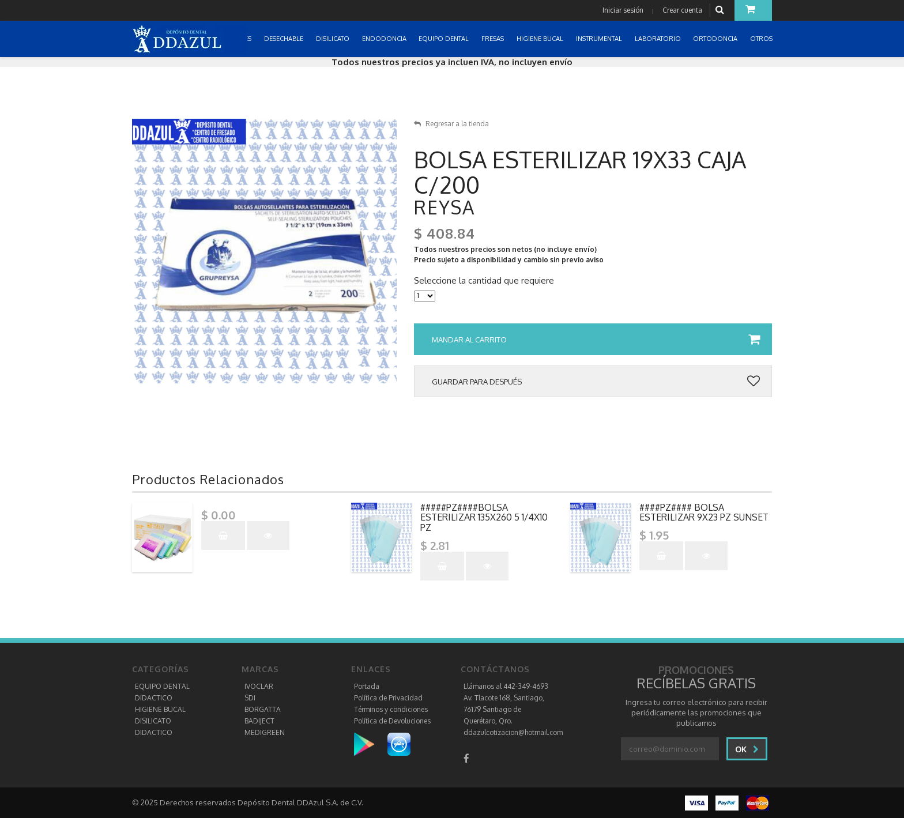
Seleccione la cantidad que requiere (484, 281)
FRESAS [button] (493, 39)
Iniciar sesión (622, 10)
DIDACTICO (153, 697)
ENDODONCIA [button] (385, 39)
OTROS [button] (762, 39)
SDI (249, 697)
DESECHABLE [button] (284, 39)
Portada (366, 686)
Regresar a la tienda (451, 123)
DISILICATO (153, 721)
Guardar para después (596, 381)
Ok (747, 749)
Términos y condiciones (391, 709)
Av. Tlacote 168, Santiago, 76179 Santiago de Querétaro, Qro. (504, 709)
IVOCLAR (258, 686)
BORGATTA (262, 709)
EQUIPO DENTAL (162, 686)
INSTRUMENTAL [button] (600, 39)
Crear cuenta (682, 10)
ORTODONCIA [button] (716, 39)
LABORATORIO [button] (659, 39)
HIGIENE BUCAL (160, 709)
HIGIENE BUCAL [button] (541, 39)
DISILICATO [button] (333, 39)
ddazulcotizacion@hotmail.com (513, 732)
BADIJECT (259, 721)
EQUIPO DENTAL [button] (444, 39)
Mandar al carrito (596, 339)
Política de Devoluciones (392, 721)
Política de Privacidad (388, 697)
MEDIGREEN (264, 732)
